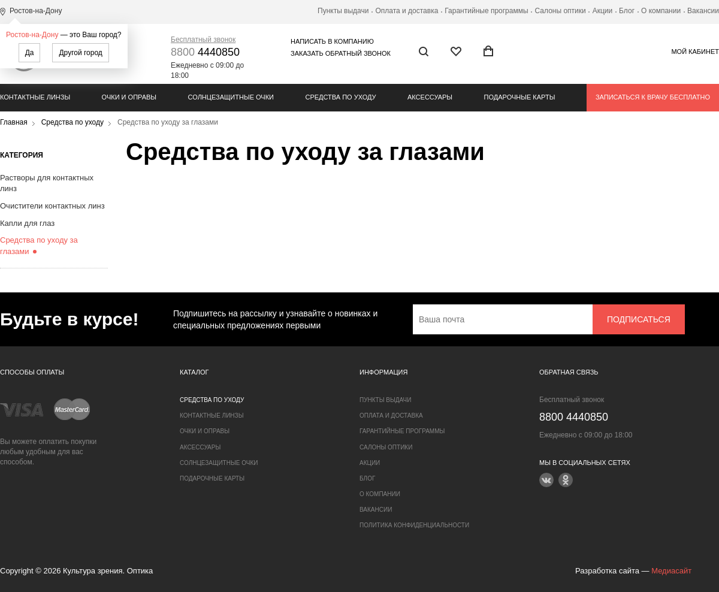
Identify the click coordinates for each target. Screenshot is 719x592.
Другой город (80, 53)
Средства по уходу (340, 97)
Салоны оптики (560, 11)
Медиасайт (671, 570)
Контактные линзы (35, 97)
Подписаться (638, 319)
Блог (627, 11)
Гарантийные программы (486, 11)
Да (29, 53)
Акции (603, 11)
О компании (661, 11)
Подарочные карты (519, 97)
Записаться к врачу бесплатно (653, 97)
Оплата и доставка (406, 11)
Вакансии (703, 11)
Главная (14, 122)
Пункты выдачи (343, 11)
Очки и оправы (129, 97)
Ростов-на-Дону (32, 35)
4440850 (205, 52)
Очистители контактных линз (52, 205)
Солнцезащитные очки (231, 97)
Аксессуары (429, 97)
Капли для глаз (27, 223)
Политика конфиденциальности (414, 525)
